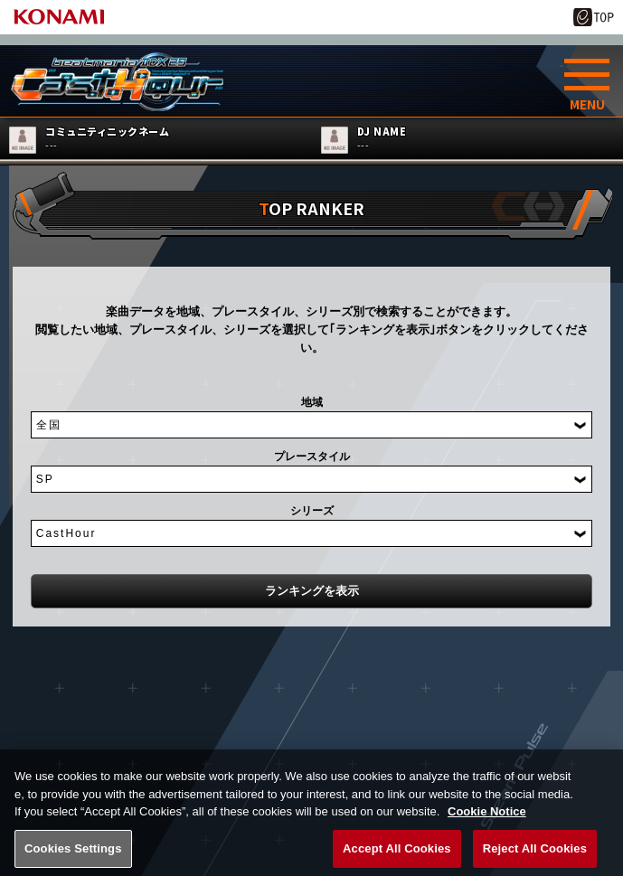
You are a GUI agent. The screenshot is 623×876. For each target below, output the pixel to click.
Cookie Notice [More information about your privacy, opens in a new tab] (487, 826)
